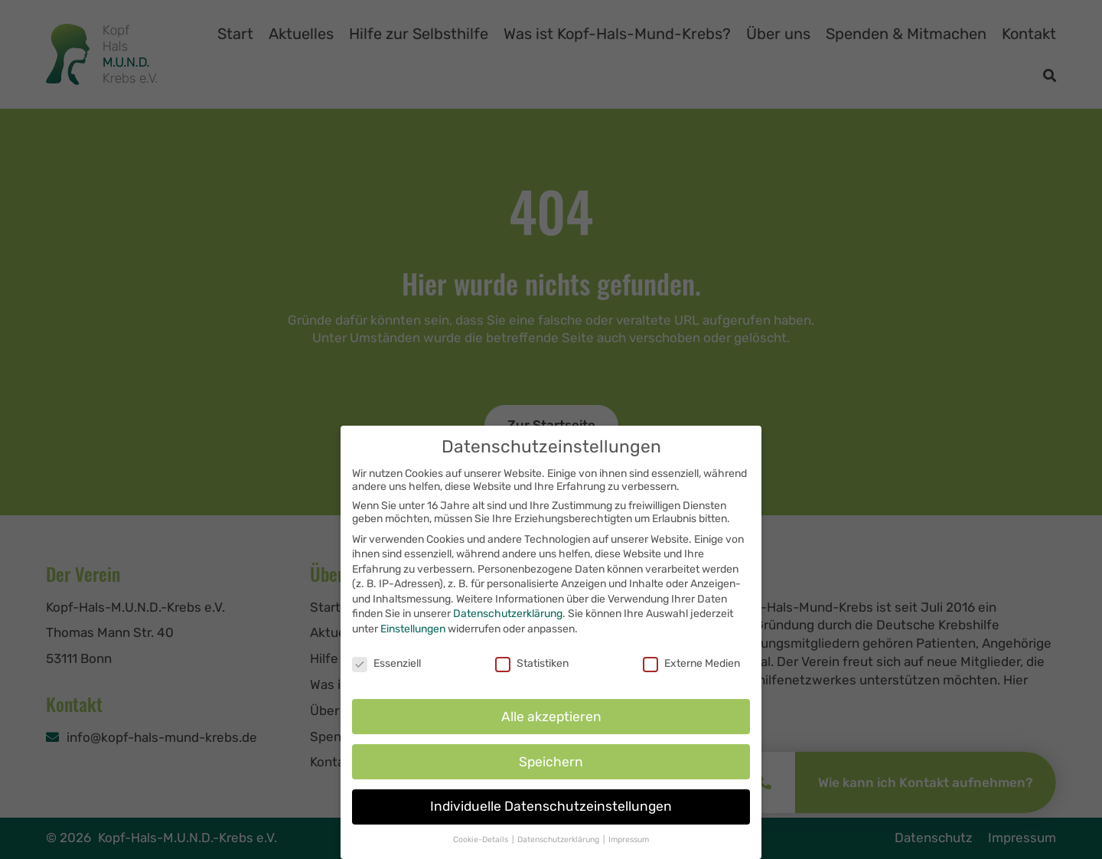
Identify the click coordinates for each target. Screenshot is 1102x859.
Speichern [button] (551, 776)
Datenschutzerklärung (507, 628)
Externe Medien (691, 677)
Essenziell (386, 677)
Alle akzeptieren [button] (551, 731)
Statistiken (532, 677)
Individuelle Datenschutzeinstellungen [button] (551, 821)
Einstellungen (412, 643)
